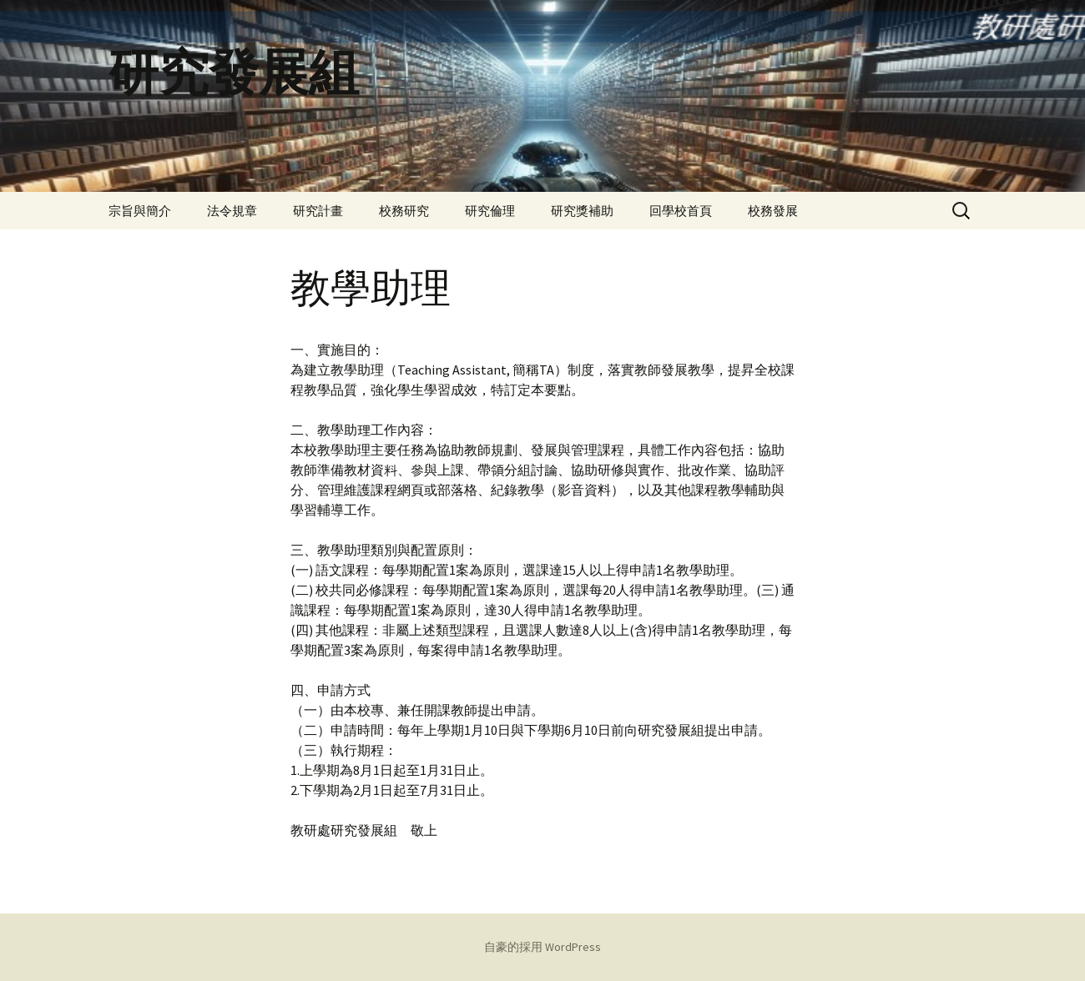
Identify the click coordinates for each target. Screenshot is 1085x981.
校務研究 (404, 211)
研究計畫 (318, 211)
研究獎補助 (582, 211)
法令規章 (232, 211)
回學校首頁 (680, 211)
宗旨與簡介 (139, 211)
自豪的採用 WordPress (542, 946)
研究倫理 (490, 211)
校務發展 (773, 211)
